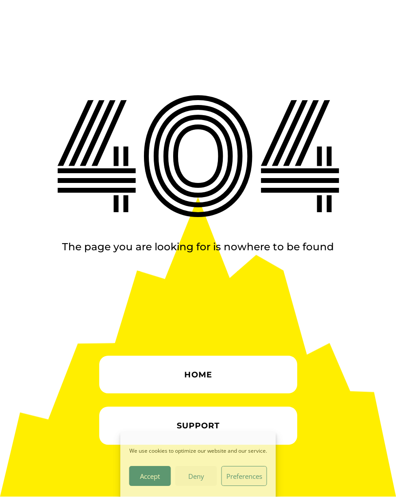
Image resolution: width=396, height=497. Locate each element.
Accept (150, 476)
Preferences (244, 476)
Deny (196, 476)
